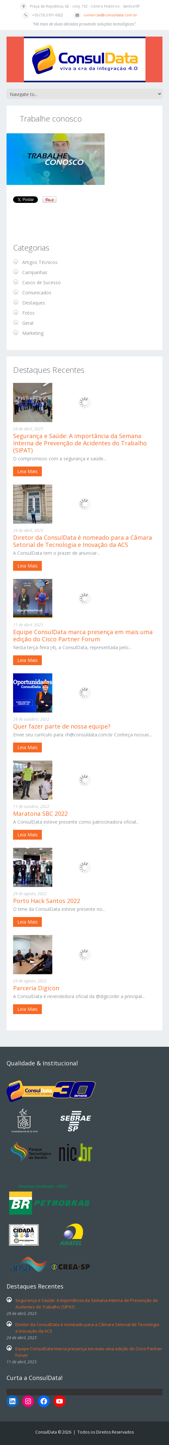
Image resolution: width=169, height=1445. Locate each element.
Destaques (33, 303)
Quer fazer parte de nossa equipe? (61, 726)
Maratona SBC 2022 (40, 813)
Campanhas (34, 272)
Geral (27, 323)
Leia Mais (27, 471)
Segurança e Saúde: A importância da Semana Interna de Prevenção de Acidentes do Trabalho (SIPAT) (80, 443)
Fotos (28, 313)
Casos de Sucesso (41, 282)
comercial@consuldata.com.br (110, 14)
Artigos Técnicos (40, 262)
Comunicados (36, 292)
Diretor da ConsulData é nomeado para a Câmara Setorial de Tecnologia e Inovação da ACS (82, 541)
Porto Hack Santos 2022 (46, 901)
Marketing (32, 333)
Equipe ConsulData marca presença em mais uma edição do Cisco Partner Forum (83, 635)
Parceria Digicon (36, 988)
